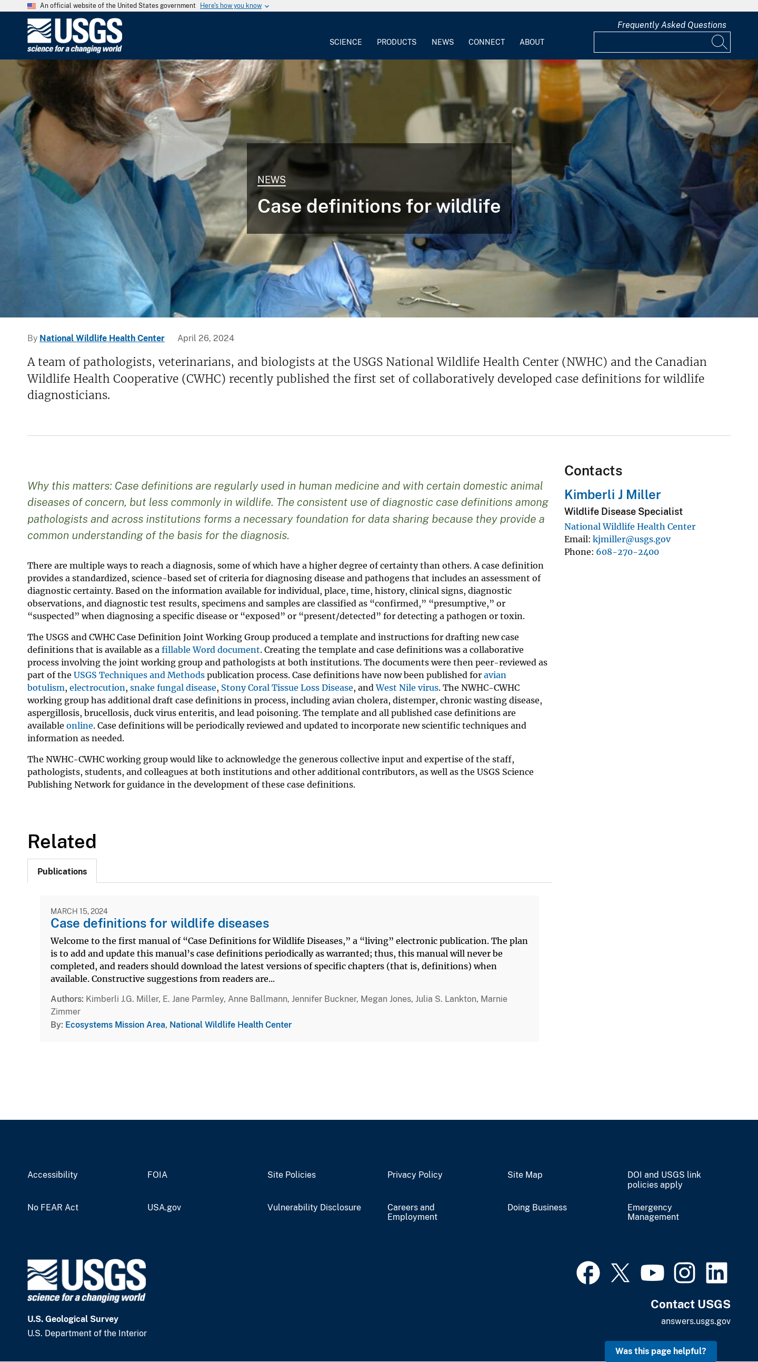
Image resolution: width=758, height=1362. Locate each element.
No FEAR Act (52, 1207)
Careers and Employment (412, 1212)
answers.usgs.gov (696, 1321)
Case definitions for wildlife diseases (160, 923)
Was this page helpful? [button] (660, 1351)
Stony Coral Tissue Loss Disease (287, 687)
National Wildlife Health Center (102, 338)
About (532, 42)
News (443, 42)
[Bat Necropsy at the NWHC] (379, 188)
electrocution (97, 687)
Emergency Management (653, 1212)
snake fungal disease (173, 687)
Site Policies (291, 1175)
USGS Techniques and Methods (139, 675)
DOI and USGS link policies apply (664, 1180)
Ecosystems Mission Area (115, 1025)
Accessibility (52, 1175)
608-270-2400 (627, 551)
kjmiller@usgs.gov (632, 539)
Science (346, 42)
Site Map (525, 1175)
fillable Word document (211, 649)
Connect (486, 42)
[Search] (720, 42)
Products (396, 42)
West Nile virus (407, 687)
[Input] (662, 42)
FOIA (157, 1175)
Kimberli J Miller (612, 494)
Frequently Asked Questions (671, 25)
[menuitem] (346, 36)
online (79, 725)
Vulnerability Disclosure (314, 1207)
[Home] (74, 51)
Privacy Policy (415, 1175)
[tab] (62, 871)
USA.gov (164, 1207)
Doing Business (537, 1207)
